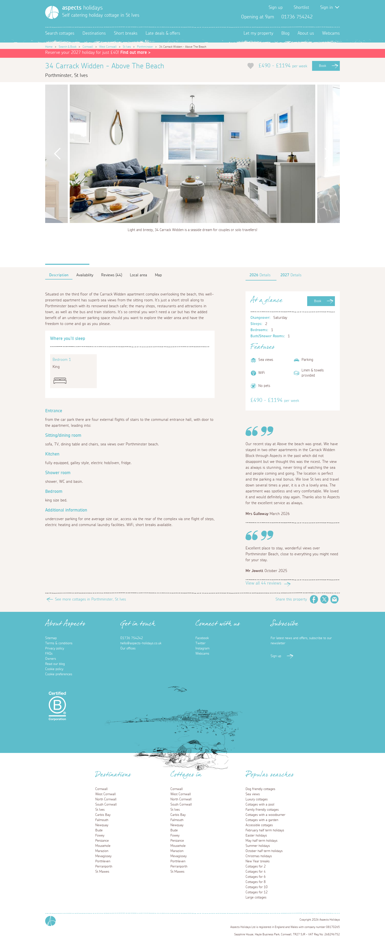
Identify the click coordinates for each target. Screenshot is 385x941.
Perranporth (103, 866)
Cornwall (87, 46)
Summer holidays (258, 846)
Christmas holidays (259, 856)
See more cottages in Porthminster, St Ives (90, 599)
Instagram (336, 17)
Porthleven (102, 861)
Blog (285, 33)
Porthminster (145, 46)
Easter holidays (256, 835)
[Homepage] (52, 12)
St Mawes (102, 871)
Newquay (101, 825)
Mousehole (102, 846)
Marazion (101, 851)
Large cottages (256, 897)
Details (260, 275)
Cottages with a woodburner (265, 815)
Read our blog (55, 664)
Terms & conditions (58, 643)
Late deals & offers (163, 33)
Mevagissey (103, 856)
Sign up (276, 7)
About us (306, 33)
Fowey (99, 835)
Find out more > (135, 52)
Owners (50, 659)
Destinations (94, 33)
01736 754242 (131, 638)
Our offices (128, 648)
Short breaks (126, 33)
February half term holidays (265, 830)
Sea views (253, 794)
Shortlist (301, 7)
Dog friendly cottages (260, 789)
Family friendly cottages (262, 809)
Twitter (328, 17)
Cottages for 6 (256, 877)
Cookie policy (54, 669)
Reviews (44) (111, 275)
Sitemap (51, 638)
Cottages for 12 (257, 892)
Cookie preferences (58, 674)
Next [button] (327, 154)
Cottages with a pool (260, 804)
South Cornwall (106, 804)
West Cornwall (108, 46)
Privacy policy (54, 648)
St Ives (127, 46)
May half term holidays (261, 840)
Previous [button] (57, 154)
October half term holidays (264, 851)
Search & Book (67, 46)
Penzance (102, 840)
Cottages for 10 (257, 887)
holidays (82, 8)
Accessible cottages (259, 825)
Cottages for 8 (256, 882)
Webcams (331, 33)
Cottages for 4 (256, 871)
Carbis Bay (102, 815)
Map (158, 275)
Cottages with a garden (262, 820)
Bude (99, 830)
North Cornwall (105, 799)
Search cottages (59, 33)
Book (322, 66)
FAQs (49, 653)
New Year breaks (258, 861)
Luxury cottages (257, 799)
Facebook (320, 17)
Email (334, 599)
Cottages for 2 (256, 866)
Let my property (258, 33)
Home (49, 46)
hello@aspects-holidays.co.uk (140, 643)
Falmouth (101, 820)
